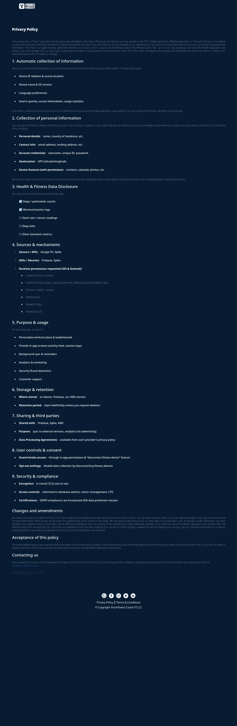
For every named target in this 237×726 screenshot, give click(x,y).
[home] (27, 5)
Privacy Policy (105, 602)
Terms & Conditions (128, 602)
